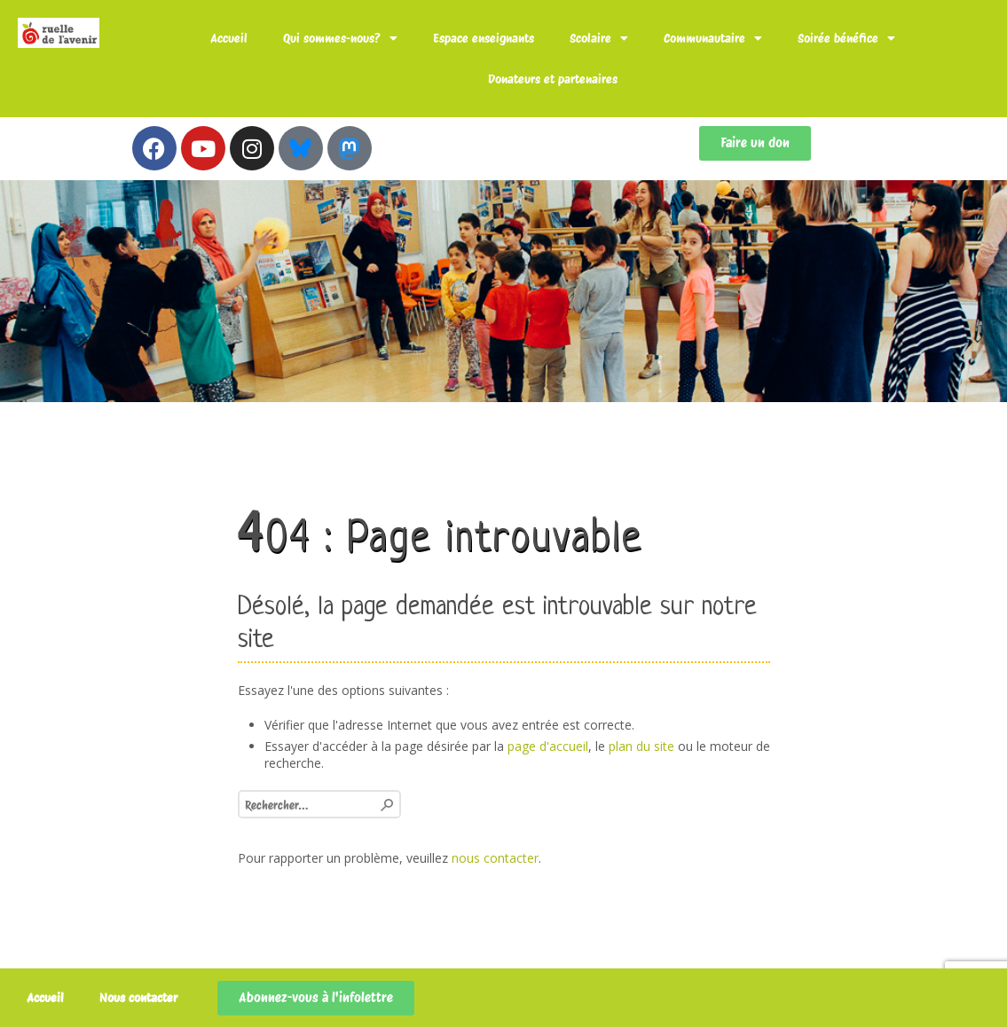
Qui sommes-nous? (340, 38)
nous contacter (495, 857)
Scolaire (599, 38)
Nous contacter (138, 998)
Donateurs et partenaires (553, 79)
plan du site (641, 746)
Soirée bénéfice (846, 38)
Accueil (229, 38)
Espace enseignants (483, 38)
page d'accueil (547, 746)
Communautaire (713, 38)
